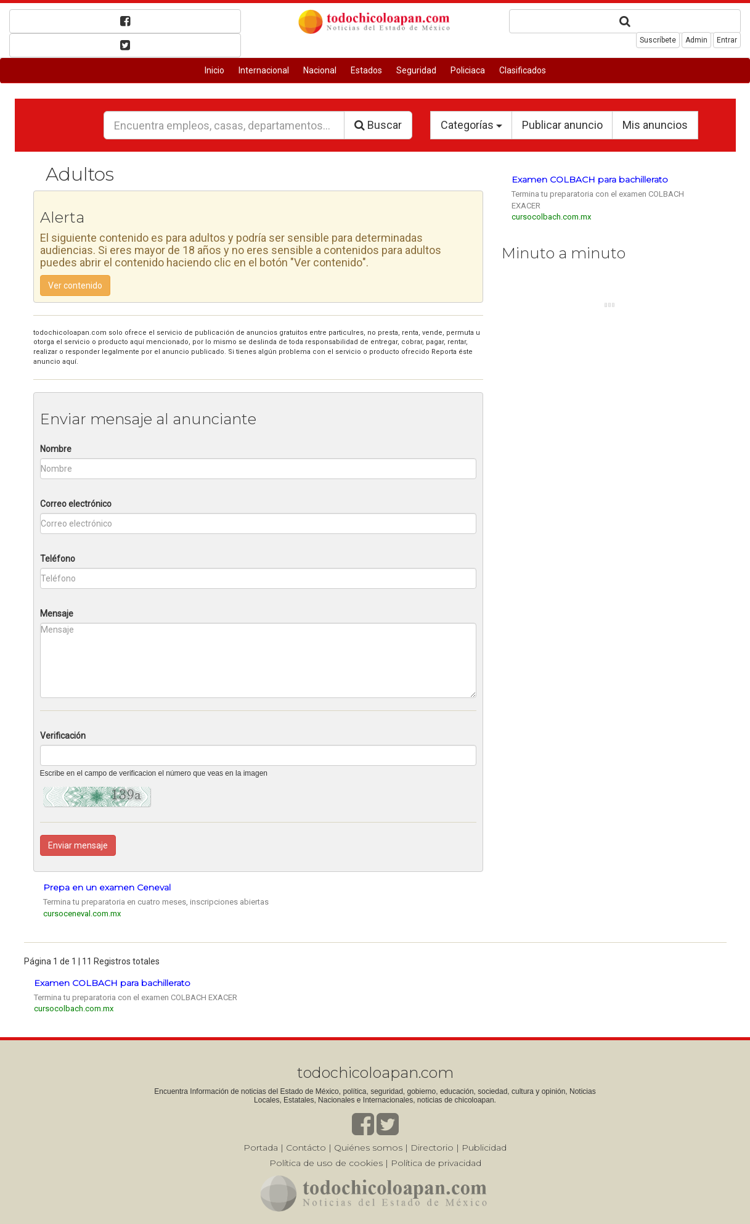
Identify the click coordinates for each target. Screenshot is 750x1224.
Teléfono (57, 559)
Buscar (378, 124)
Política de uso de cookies (326, 1163)
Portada (260, 1147)
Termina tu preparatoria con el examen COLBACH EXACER (135, 997)
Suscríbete (658, 40)
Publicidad (484, 1147)
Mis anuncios (655, 124)
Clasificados (522, 70)
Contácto (306, 1147)
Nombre (55, 449)
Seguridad (416, 70)
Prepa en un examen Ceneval (107, 887)
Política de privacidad (436, 1163)
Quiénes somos (368, 1147)
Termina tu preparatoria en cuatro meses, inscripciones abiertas (156, 901)
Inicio (214, 70)
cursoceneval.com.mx (82, 913)
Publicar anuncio (562, 124)
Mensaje (56, 613)
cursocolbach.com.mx (551, 216)
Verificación (63, 736)
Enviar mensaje (78, 845)
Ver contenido (75, 285)
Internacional (263, 70)
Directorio (432, 1147)
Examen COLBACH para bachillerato (590, 179)
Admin (696, 40)
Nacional (319, 70)
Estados (366, 70)
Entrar (727, 40)
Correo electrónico (76, 504)
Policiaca (467, 70)
